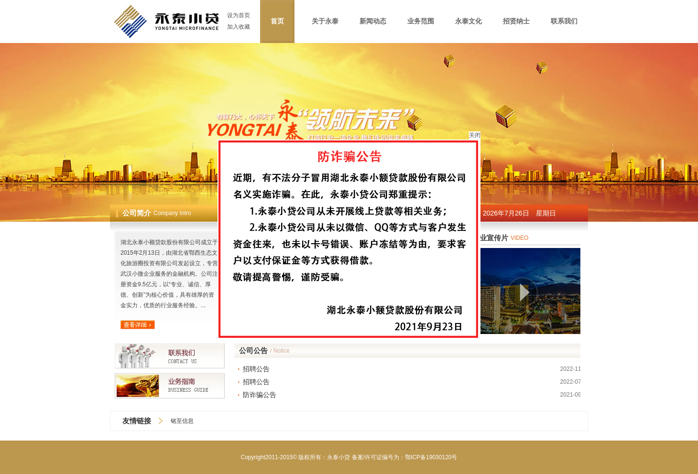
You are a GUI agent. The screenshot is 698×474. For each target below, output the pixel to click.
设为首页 (238, 15)
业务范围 (420, 21)
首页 (277, 21)
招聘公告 (256, 369)
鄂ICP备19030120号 (431, 457)
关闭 (474, 128)
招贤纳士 (516, 21)
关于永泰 (325, 21)
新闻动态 (373, 21)
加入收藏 (238, 26)
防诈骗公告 (259, 395)
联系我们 (564, 21)
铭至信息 (182, 421)
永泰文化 (468, 21)
